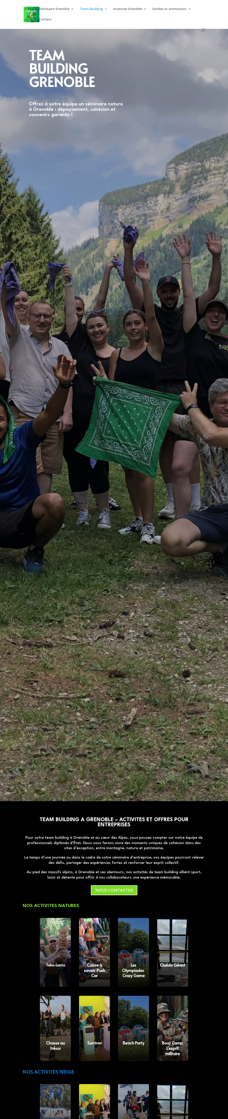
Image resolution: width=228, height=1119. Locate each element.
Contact (45, 19)
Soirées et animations (169, 9)
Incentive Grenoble (127, 9)
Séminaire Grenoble (54, 9)
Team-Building (91, 9)
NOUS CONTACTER (114, 890)
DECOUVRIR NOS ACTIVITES (60, 125)
